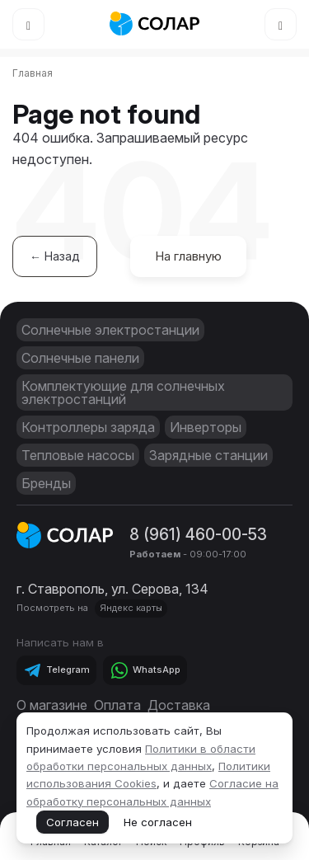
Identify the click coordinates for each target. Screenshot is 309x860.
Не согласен (158, 822)
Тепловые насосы (77, 455)
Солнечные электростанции (110, 330)
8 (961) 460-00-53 (198, 534)
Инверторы (205, 427)
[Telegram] (56, 670)
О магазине (51, 705)
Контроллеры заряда (88, 427)
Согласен (72, 822)
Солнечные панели (80, 358)
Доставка (178, 705)
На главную (188, 256)
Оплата (117, 705)
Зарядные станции (208, 455)
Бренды (46, 483)
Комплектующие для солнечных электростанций (123, 392)
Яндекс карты (131, 607)
